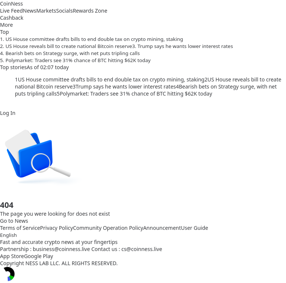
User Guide (194, 227)
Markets (46, 10)
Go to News (14, 220)
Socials (64, 10)
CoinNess (11, 3)
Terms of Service (20, 227)
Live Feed (11, 10)
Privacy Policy (56, 227)
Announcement (162, 227)
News (29, 10)
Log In (7, 112)
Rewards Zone (90, 10)
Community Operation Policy (108, 227)
